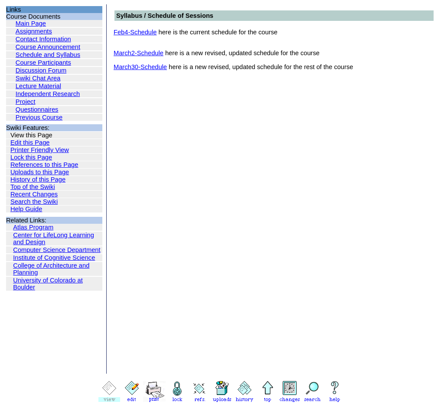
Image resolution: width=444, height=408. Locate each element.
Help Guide (26, 209)
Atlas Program (33, 227)
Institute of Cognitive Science (54, 257)
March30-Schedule (140, 66)
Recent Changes (34, 194)
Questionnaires (37, 109)
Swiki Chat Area (38, 78)
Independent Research (48, 93)
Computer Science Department (56, 249)
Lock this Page (31, 157)
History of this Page (37, 179)
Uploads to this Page (39, 172)
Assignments (34, 31)
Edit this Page (29, 142)
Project (26, 101)
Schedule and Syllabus (48, 54)
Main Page (31, 23)
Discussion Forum (41, 70)
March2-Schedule (138, 53)
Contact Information (43, 39)
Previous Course (39, 117)
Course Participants (43, 62)
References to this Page (44, 164)
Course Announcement (48, 46)
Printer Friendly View (39, 149)
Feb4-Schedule (135, 32)
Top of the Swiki (32, 186)
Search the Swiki (34, 201)
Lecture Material (38, 86)
